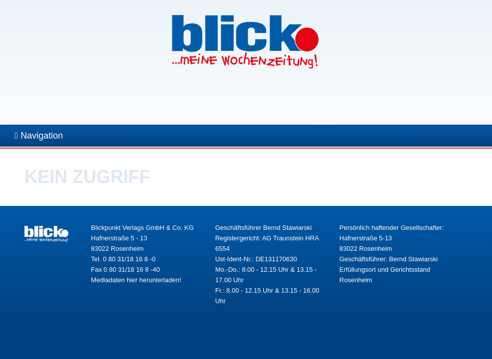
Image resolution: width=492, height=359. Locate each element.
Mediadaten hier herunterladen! (136, 280)
